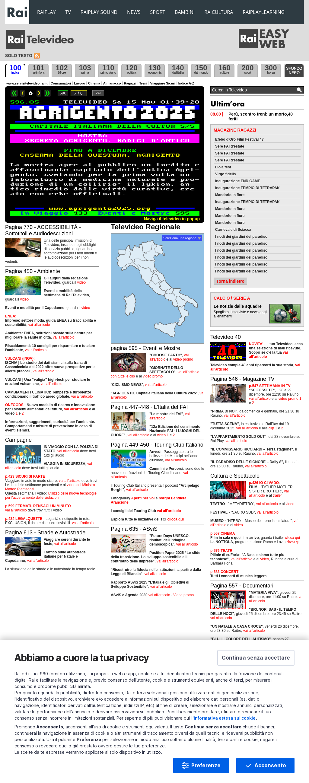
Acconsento (270, 765)
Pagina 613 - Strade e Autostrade (45, 533)
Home (30, 93)
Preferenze (206, 765)
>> (47, 93)
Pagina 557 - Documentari (241, 586)
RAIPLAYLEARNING (264, 12)
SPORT (157, 12)
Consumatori (61, 83)
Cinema (94, 83)
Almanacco (112, 83)
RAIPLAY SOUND (99, 12)
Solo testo (18, 55)
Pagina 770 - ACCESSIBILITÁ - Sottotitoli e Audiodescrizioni (43, 230)
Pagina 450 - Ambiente (32, 271)
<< (14, 93)
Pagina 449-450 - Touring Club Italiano (157, 445)
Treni (143, 83)
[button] (256, 658)
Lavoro (79, 83)
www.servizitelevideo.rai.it (27, 83)
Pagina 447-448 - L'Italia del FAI (149, 407)
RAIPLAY (46, 12)
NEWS (133, 12)
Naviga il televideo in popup (172, 218)
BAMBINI (185, 12)
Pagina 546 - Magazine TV (242, 379)
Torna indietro (230, 281)
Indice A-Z (186, 83)
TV (68, 12)
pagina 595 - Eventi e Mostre (145, 348)
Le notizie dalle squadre (238, 306)
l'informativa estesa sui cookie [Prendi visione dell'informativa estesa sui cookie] (223, 718)
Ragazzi (130, 83)
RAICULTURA (218, 12)
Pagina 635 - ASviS (134, 529)
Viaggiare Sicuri (162, 83)
